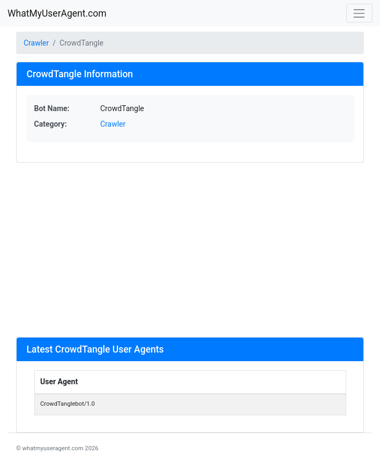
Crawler (36, 43)
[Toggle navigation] (359, 13)
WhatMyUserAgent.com (57, 13)
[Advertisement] (190, 249)
